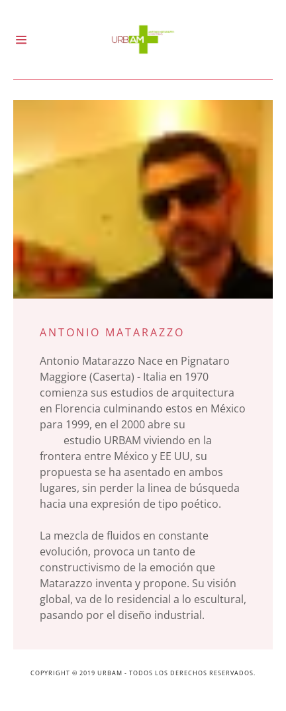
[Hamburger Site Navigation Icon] (36, 40)
